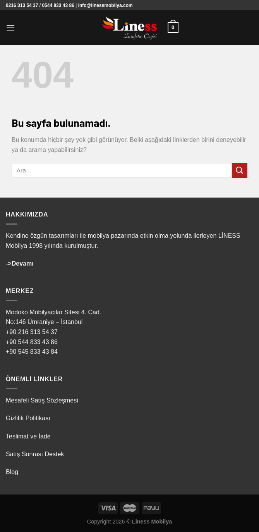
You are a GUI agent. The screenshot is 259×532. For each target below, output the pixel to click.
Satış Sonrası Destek (35, 454)
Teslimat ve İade (28, 436)
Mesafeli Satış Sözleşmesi (42, 400)
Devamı (23, 263)
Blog (12, 472)
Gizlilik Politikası (28, 418)
